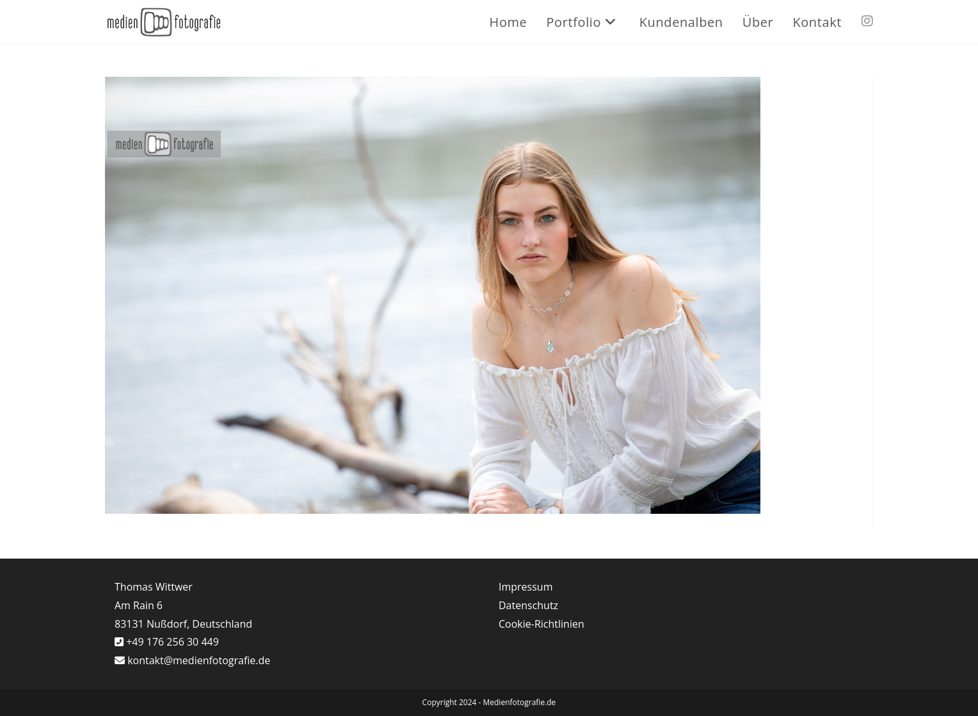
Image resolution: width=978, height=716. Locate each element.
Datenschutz (528, 605)
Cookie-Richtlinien (541, 624)
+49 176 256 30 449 (171, 642)
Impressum (525, 587)
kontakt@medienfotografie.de (198, 660)
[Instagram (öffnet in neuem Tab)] (867, 21)
